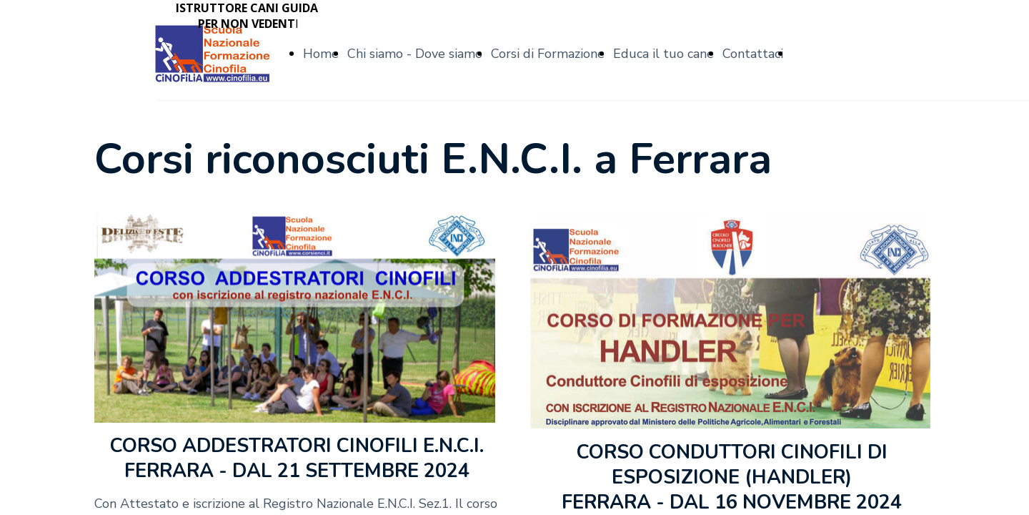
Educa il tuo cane (663, 53)
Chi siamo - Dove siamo (414, 53)
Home (321, 53)
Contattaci (752, 53)
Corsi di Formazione (548, 53)
